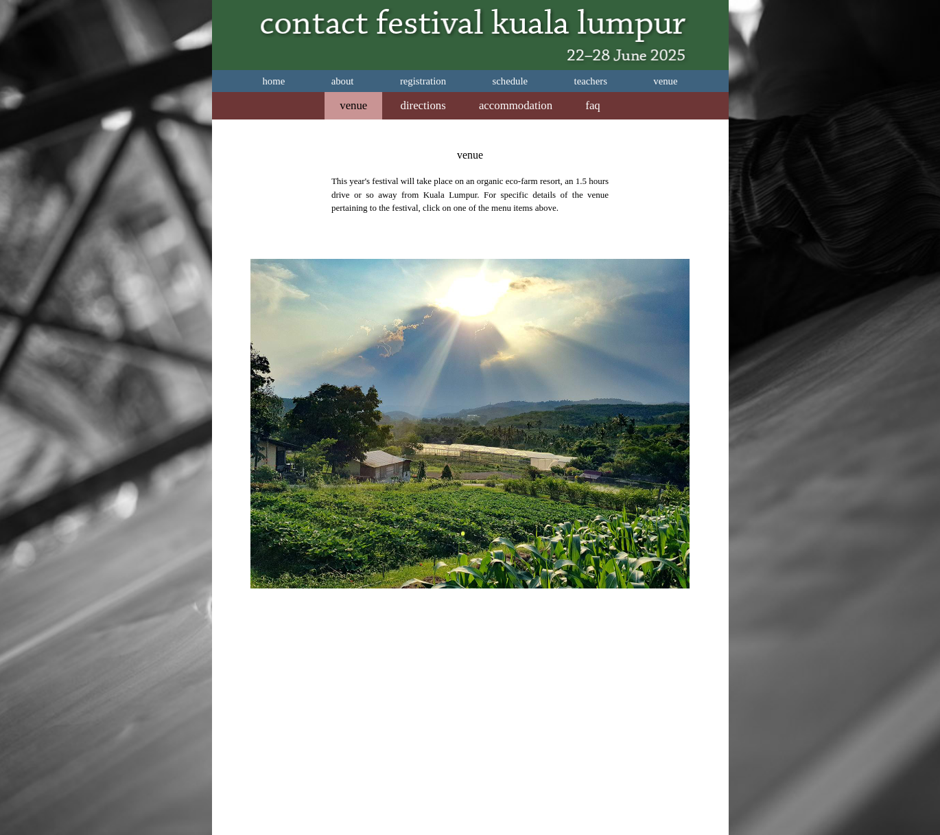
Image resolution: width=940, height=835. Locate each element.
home (273, 81)
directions (423, 105)
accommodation (515, 105)
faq (592, 105)
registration (423, 81)
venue (665, 81)
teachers (590, 81)
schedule (510, 81)
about (342, 81)
